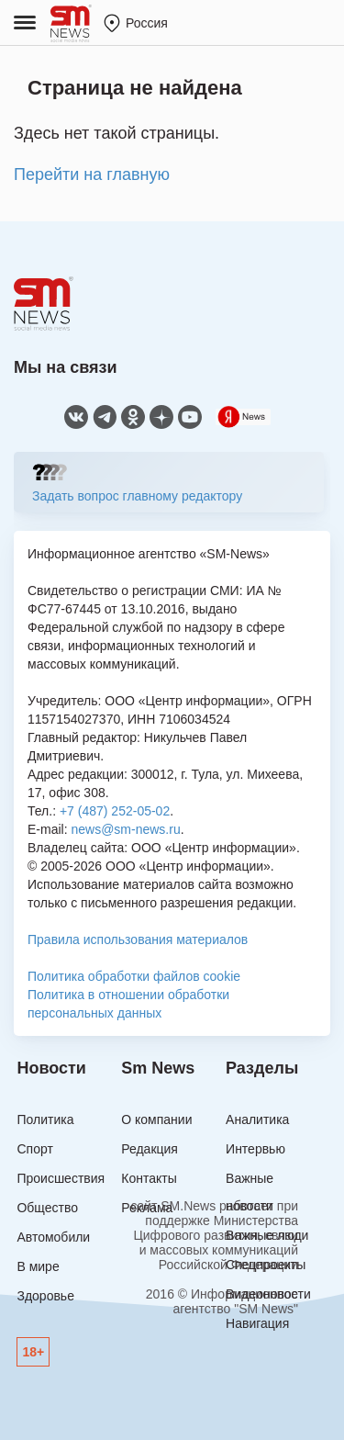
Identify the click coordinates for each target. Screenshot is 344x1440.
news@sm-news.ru (125, 829)
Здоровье (45, 1295)
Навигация (257, 1323)
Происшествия (61, 1178)
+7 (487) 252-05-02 (115, 811)
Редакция (149, 1149)
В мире (38, 1266)
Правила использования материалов (138, 939)
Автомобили (53, 1237)
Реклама (146, 1207)
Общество (47, 1207)
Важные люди (267, 1235)
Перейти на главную (92, 174)
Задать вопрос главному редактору (137, 496)
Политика (45, 1119)
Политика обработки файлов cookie (134, 976)
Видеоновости (268, 1294)
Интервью (255, 1149)
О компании (156, 1119)
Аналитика (257, 1119)
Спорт (34, 1149)
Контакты (148, 1178)
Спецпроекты (265, 1264)
